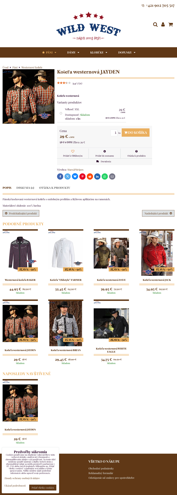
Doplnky (126, 52)
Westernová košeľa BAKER (20, 279)
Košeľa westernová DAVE (111, 279)
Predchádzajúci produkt (21, 213)
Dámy (73, 52)
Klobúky (98, 52)
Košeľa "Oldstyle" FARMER (65, 279)
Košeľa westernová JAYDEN (20, 350)
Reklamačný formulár (100, 473)
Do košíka (135, 132)
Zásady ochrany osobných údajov (22, 478)
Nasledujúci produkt (158, 213)
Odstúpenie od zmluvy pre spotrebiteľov (111, 477)
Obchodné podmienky (101, 468)
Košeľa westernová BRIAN (66, 350)
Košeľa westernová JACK (157, 279)
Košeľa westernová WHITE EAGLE (111, 350)
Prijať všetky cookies (43, 487)
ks (116, 132)
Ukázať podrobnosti (15, 485)
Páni (49, 52)
